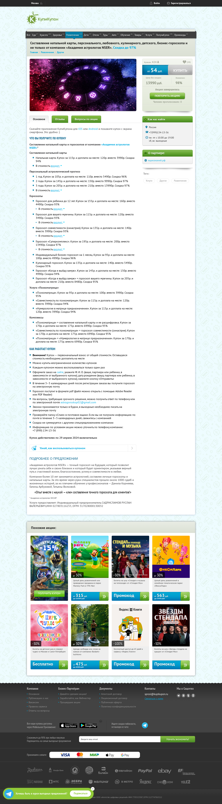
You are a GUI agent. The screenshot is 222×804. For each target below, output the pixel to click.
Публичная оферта (111, 702)
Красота (45, 35)
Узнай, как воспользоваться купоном (62, 448)
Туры (106, 35)
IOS (80, 129)
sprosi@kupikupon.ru (156, 694)
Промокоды (181, 35)
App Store (68, 725)
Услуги (150, 35)
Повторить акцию (167, 96)
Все (28, 35)
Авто (115, 35)
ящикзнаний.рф (156, 160)
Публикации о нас (38, 698)
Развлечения (74, 35)
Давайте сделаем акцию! (73, 694)
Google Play (88, 725)
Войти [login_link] (157, 3)
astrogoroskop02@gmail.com (78, 402)
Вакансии (34, 702)
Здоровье (58, 35)
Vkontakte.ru (183, 695)
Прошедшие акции (70, 702)
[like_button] (184, 62)
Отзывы (60, 119)
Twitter (188, 695)
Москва (35, 3)
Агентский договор (111, 694)
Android (93, 129)
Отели (97, 35)
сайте (60, 372)
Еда (35, 35)
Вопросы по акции (86, 119)
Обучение (127, 35)
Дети (87, 35)
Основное (39, 119)
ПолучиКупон (164, 35)
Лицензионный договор (114, 698)
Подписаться (80, 793)
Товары (139, 35)
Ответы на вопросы (39, 710)
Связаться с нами (154, 698)
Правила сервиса (38, 706)
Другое (163, 180)
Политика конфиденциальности (118, 706)
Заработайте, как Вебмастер (75, 698)
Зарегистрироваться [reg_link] (181, 3)
